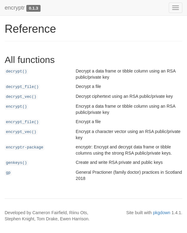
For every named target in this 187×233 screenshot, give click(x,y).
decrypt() (16, 71)
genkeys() (16, 163)
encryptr (15, 8)
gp (8, 173)
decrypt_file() (22, 87)
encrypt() (16, 107)
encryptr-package (24, 147)
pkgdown (161, 212)
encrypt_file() (22, 122)
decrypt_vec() (21, 97)
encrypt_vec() (21, 132)
